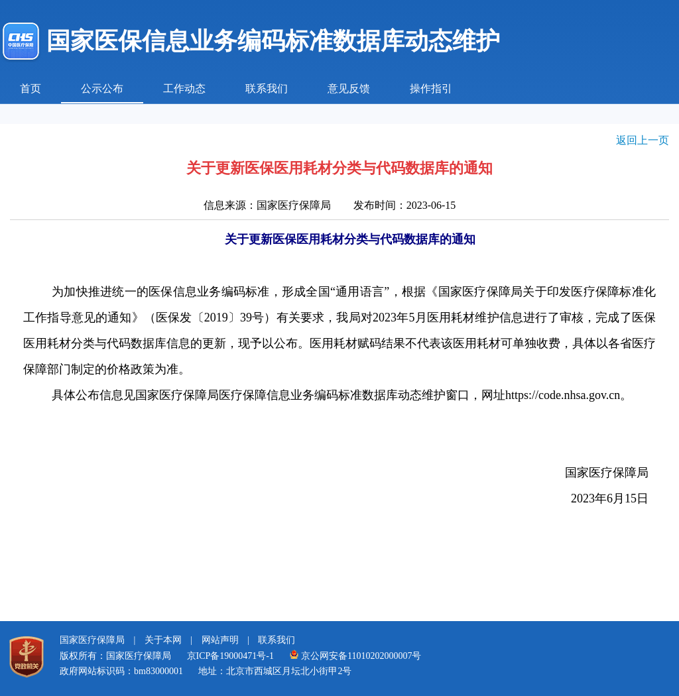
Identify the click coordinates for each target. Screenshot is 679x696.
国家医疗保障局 (92, 640)
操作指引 (431, 88)
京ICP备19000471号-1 (230, 656)
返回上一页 (642, 140)
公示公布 (102, 88)
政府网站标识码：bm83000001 (121, 671)
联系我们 (266, 88)
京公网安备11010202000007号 (355, 656)
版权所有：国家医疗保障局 (115, 656)
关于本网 (163, 640)
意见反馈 (349, 88)
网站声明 (220, 640)
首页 (30, 88)
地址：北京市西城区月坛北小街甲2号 (274, 671)
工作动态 (184, 88)
